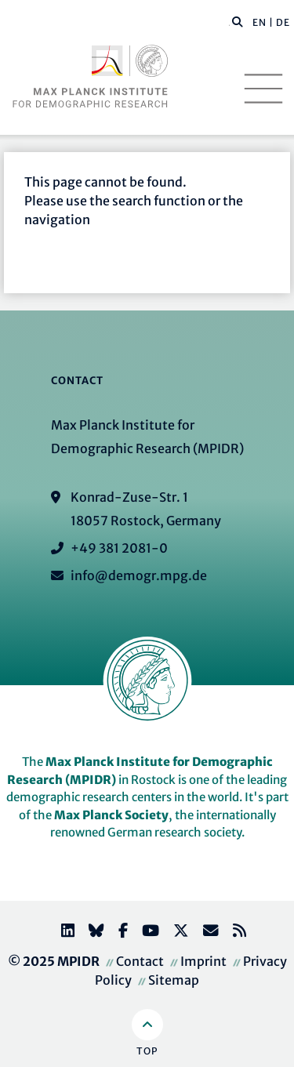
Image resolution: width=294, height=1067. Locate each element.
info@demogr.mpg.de (139, 575)
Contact (140, 961)
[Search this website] (229, 23)
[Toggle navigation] (263, 88)
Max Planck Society (111, 815)
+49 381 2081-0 (119, 548)
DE (283, 22)
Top (147, 1051)
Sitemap (173, 980)
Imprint (203, 961)
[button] (237, 21)
